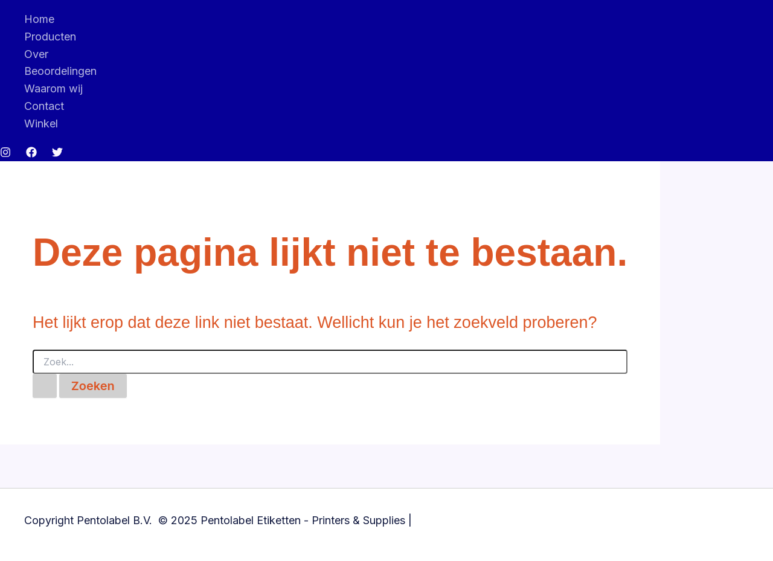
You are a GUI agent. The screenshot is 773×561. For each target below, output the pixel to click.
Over (36, 54)
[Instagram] (5, 153)
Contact (44, 106)
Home (39, 19)
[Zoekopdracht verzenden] (45, 386)
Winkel (41, 123)
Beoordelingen (60, 71)
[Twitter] (57, 153)
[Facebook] (31, 153)
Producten (50, 36)
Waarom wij (53, 88)
